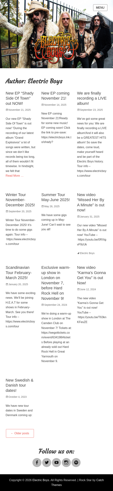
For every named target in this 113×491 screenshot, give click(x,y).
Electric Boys (87, 253)
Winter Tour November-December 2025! (20, 199)
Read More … (15, 175)
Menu (100, 7)
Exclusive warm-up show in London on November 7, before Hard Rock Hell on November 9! (55, 283)
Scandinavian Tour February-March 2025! (19, 272)
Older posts (20, 433)
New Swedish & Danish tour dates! (19, 385)
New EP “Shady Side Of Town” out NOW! (20, 98)
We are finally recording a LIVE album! (92, 98)
